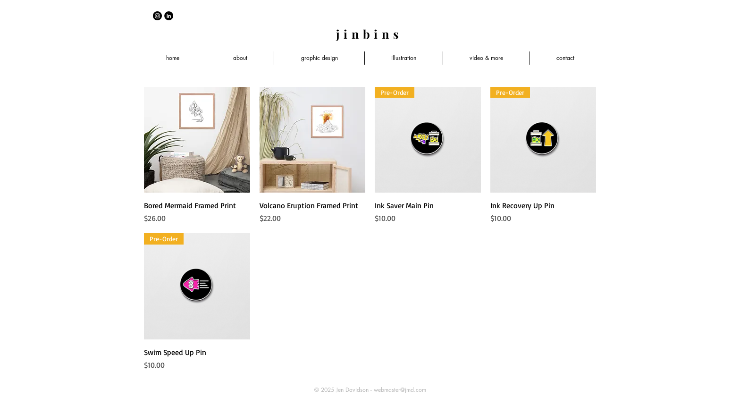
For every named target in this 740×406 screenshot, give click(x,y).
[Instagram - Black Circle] (157, 15)
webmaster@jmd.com (400, 390)
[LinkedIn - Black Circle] (168, 15)
